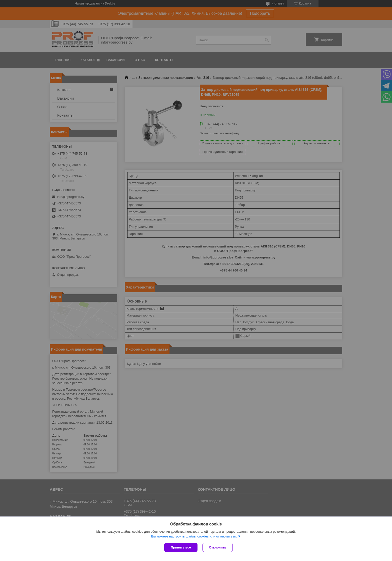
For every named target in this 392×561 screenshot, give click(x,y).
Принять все (181, 547)
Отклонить (217, 547)
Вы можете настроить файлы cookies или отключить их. (194, 536)
